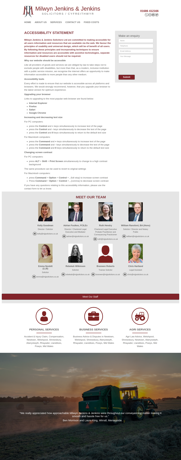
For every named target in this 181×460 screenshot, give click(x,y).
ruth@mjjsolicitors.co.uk (108, 239)
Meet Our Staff (90, 296)
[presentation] (137, 69)
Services (56, 22)
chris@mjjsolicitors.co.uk (137, 274)
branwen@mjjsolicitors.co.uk (108, 274)
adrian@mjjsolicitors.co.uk (78, 236)
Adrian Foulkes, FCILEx (75, 225)
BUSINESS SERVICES (93, 329)
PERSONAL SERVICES (44, 329)
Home (27, 22)
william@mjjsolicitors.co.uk (137, 236)
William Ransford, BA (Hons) (135, 225)
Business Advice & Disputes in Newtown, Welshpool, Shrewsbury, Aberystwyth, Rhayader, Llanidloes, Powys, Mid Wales (93, 339)
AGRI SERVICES (140, 329)
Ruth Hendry (105, 225)
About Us (41, 22)
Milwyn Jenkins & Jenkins (67, 8)
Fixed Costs (91, 22)
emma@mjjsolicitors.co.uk (47, 277)
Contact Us (72, 22)
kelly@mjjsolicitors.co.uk (47, 234)
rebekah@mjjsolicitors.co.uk (78, 274)
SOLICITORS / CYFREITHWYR (68, 13)
